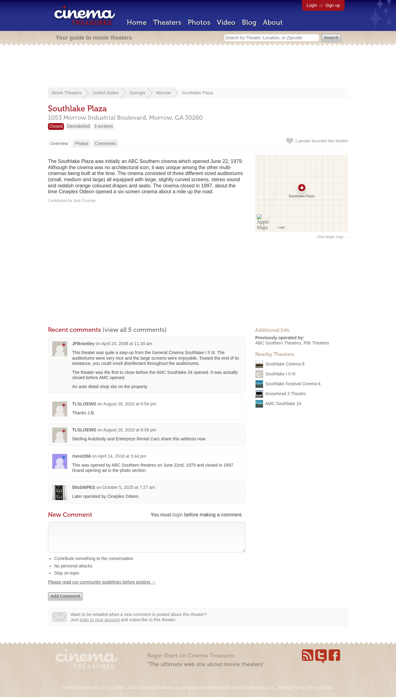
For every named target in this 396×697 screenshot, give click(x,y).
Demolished (78, 126)
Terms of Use (319, 687)
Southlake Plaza (197, 92)
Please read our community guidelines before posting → (102, 588)
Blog (249, 22)
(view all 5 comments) (134, 329)
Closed (56, 126)
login (177, 514)
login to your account (100, 625)
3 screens (103, 126)
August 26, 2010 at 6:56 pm (129, 429)
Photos (199, 22)
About (273, 22)
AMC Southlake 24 (283, 403)
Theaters (167, 22)
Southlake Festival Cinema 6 (293, 383)
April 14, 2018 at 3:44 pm (122, 456)
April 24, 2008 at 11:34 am (126, 343)
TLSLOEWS (84, 403)
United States (105, 92)
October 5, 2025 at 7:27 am (128, 487)
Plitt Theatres (316, 342)
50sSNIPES (83, 487)
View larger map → (332, 237)
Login (312, 5)
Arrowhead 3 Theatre (285, 393)
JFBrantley (83, 343)
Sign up (332, 5)
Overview (59, 143)
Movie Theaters (66, 92)
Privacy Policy (291, 687)
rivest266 (81, 456)
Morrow (163, 92)
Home (137, 22)
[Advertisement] (198, 67)
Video (226, 22)
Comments (105, 143)
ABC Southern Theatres (278, 342)
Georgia (137, 92)
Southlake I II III (280, 373)
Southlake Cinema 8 (284, 363)
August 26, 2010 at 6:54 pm (129, 403)
